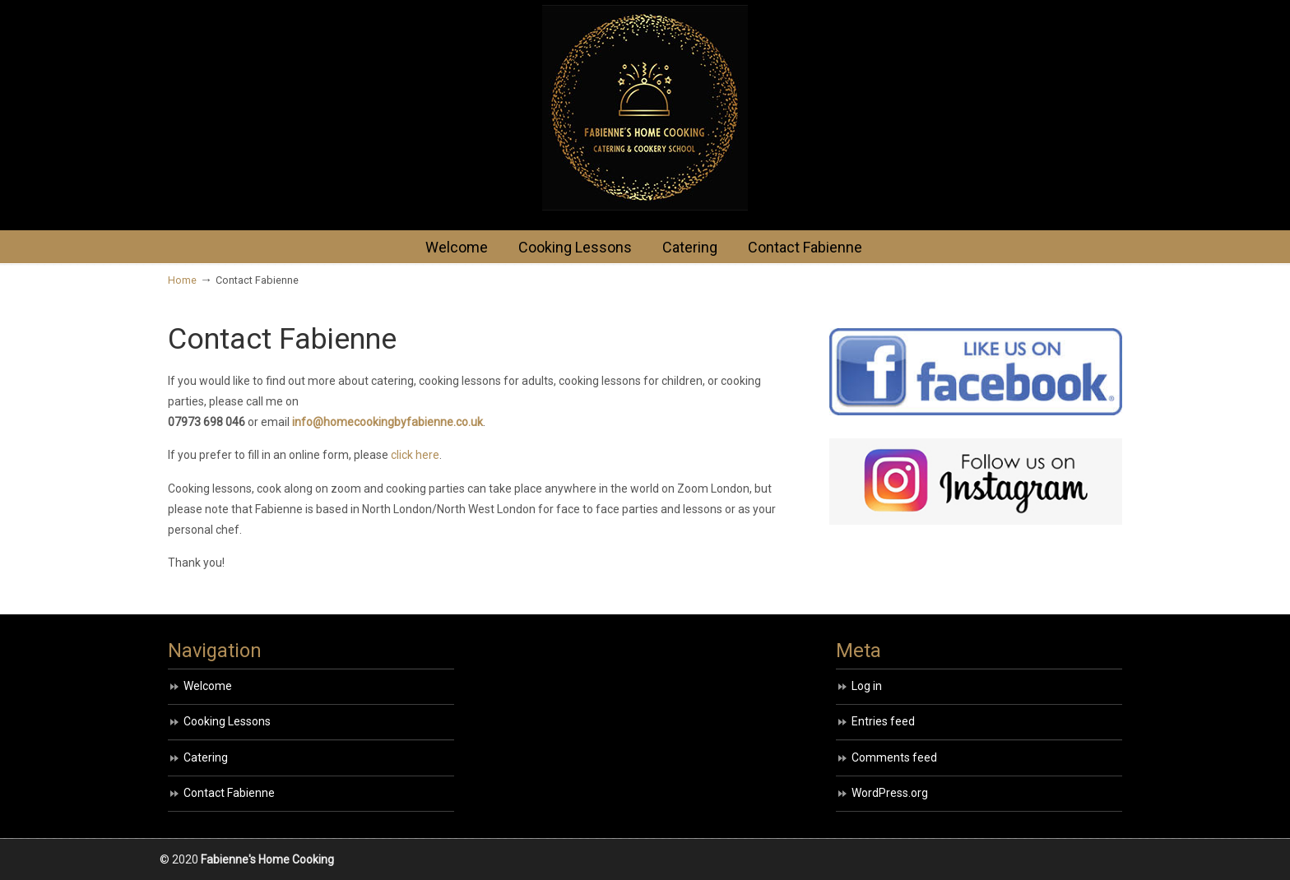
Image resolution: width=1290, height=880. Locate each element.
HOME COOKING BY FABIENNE (645, 108)
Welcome (207, 685)
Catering (205, 757)
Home (182, 280)
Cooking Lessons (227, 721)
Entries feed (883, 721)
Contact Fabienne (229, 792)
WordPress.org (889, 792)
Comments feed (894, 757)
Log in (866, 685)
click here (415, 454)
